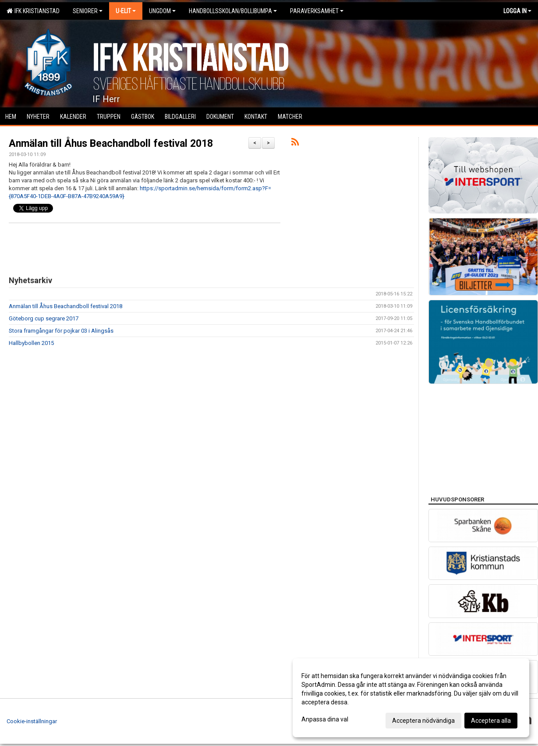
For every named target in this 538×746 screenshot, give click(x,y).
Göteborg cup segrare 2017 (43, 318)
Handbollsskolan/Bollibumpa (233, 10)
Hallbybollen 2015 (31, 343)
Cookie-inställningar (32, 721)
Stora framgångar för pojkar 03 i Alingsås (61, 330)
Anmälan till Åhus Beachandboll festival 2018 (111, 143)
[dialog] (411, 697)
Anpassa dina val (324, 719)
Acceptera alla (491, 720)
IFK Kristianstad (33, 10)
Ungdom (162, 10)
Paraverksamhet (316, 10)
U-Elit (126, 10)
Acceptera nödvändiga (423, 720)
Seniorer (88, 10)
